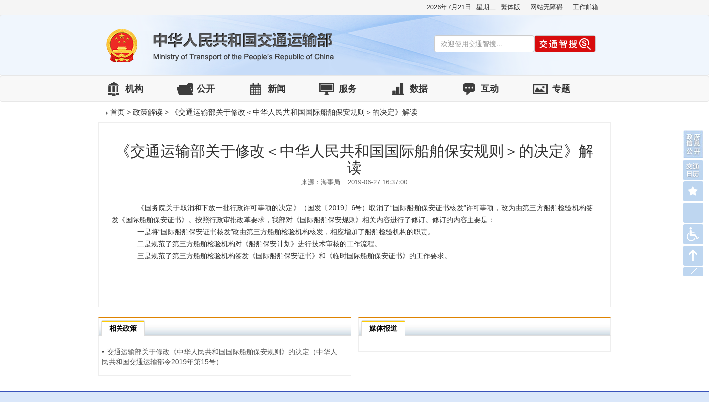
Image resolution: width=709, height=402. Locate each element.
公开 (206, 89)
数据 (419, 89)
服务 (347, 89)
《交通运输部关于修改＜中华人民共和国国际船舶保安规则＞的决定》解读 (294, 112)
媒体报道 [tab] (383, 328)
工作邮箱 (585, 7)
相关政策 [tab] (123, 328)
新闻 (277, 89)
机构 (134, 89)
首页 (117, 112)
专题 (561, 89)
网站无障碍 (546, 7)
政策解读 (148, 112)
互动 (490, 89)
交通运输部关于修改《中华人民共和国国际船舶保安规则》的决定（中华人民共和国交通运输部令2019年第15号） (219, 357)
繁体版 (510, 7)
